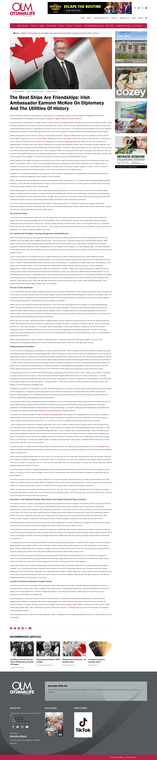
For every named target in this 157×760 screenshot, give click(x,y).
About (89, 18)
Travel (61, 26)
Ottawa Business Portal (93, 26)
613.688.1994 (19, 719)
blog (31, 456)
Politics (69, 26)
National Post (43, 408)
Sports (34, 26)
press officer (43, 138)
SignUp (140, 18)
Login (134, 18)
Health (41, 26)
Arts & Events (22, 26)
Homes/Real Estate (123, 26)
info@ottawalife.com (124, 690)
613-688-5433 (18, 717)
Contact (114, 18)
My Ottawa (137, 26)
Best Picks (110, 26)
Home (83, 18)
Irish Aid (21, 163)
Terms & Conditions (117, 757)
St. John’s (77, 119)
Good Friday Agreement (68, 141)
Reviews (78, 26)
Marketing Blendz (18, 736)
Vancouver (29, 119)
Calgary (58, 119)
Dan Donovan (19, 91)
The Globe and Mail (26, 408)
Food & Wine (51, 26)
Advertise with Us (101, 18)
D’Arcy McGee (66, 604)
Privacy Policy (131, 757)
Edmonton (65, 119)
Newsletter (124, 18)
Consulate (67, 138)
